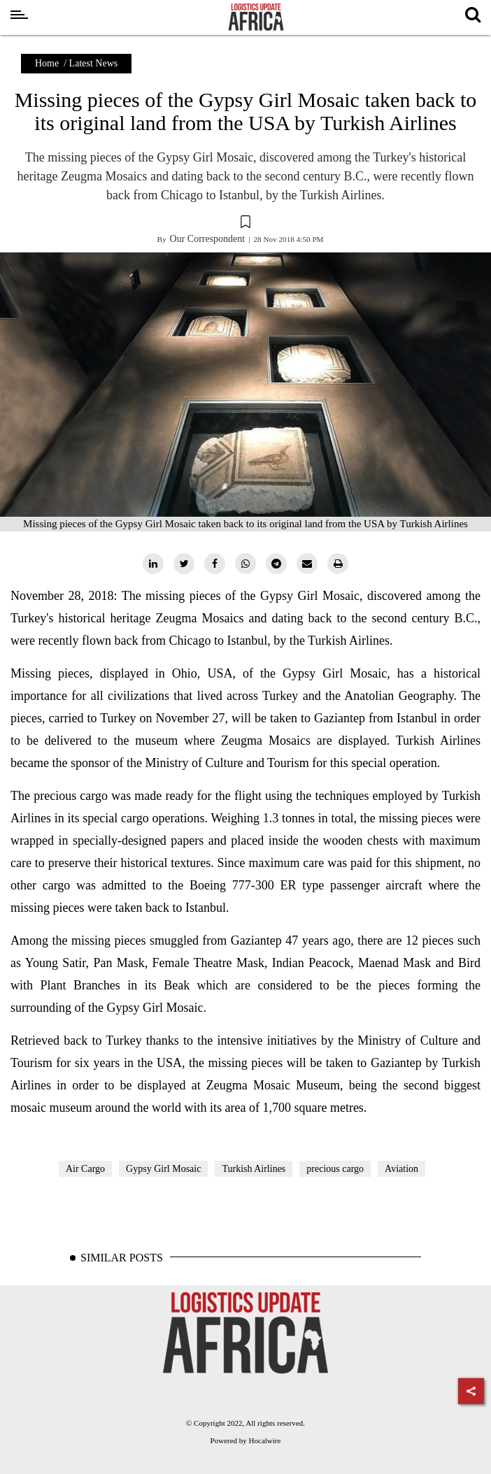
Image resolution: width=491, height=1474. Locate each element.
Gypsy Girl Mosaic (163, 1169)
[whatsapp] (245, 563)
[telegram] (276, 563)
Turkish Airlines (253, 1169)
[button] (245, 223)
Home (47, 63)
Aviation (401, 1169)
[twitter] (183, 563)
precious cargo (335, 1169)
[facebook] (214, 563)
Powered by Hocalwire (246, 1440)
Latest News (93, 63)
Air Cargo (85, 1169)
